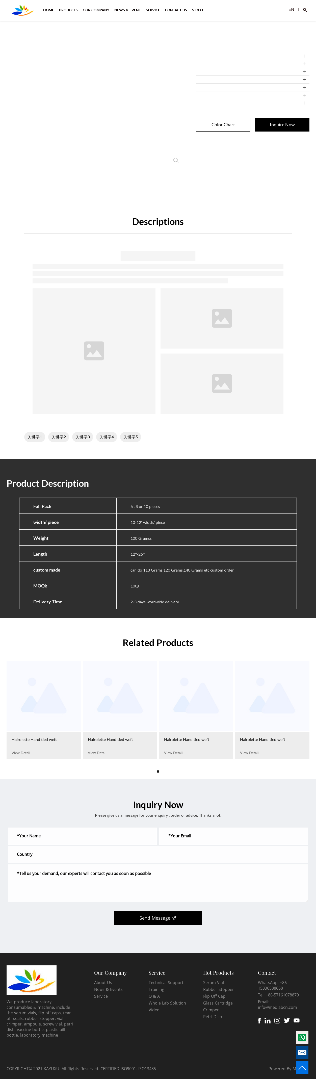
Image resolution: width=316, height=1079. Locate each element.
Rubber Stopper (218, 989)
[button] (158, 771)
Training (156, 989)
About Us (103, 982)
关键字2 (58, 436)
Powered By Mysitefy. (289, 1068)
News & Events (108, 989)
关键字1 (35, 436)
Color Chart (223, 124)
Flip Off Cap (214, 996)
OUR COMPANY (96, 10)
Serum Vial (213, 982)
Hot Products (218, 972)
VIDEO (197, 10)
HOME (48, 10)
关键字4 (106, 436)
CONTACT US (176, 10)
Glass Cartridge (218, 1003)
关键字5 (130, 436)
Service (101, 996)
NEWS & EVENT (127, 10)
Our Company (110, 972)
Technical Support (166, 982)
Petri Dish (212, 1016)
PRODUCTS (68, 10)
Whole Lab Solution (167, 1003)
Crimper (211, 1010)
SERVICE (153, 10)
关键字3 (82, 436)
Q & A (154, 996)
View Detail (21, 753)
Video (154, 1010)
